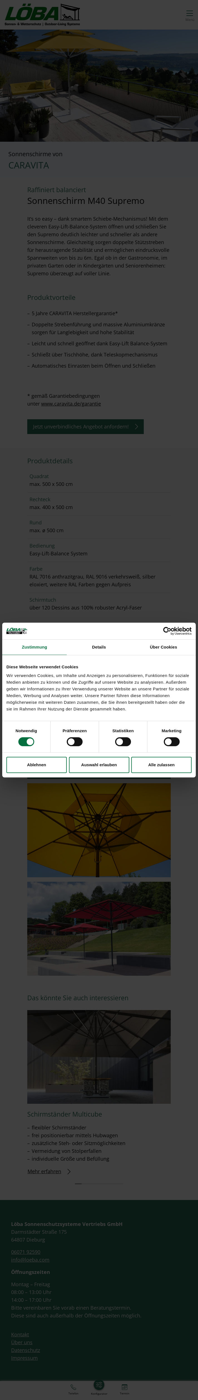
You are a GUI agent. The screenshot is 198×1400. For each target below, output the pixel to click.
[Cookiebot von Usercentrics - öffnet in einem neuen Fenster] (167, 631)
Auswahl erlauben (99, 764)
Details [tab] (99, 647)
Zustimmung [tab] (34, 647)
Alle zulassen (161, 764)
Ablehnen (36, 764)
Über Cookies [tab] (163, 647)
